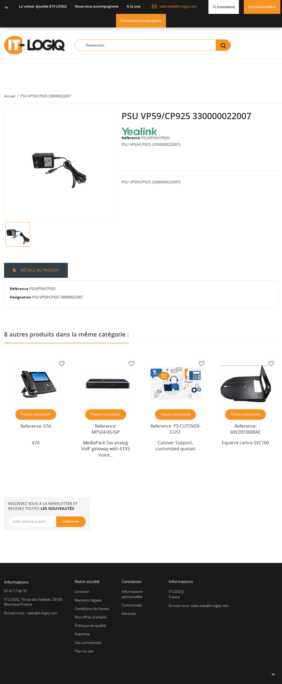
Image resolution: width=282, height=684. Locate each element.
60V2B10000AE (245, 432)
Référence (131, 137)
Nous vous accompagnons (97, 6)
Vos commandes (88, 642)
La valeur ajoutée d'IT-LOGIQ (43, 6)
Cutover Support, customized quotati (175, 446)
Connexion (132, 581)
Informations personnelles (132, 594)
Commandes (132, 605)
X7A (47, 426)
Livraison (82, 591)
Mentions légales (88, 600)
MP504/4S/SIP (106, 432)
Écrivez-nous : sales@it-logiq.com (30, 613)
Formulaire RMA (262, 6)
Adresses (129, 613)
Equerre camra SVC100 (245, 443)
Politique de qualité (90, 625)
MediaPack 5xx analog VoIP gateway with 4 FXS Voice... (105, 449)
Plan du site (84, 651)
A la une (133, 6)
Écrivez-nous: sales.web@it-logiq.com (199, 605)
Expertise (82, 633)
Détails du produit (39, 270)
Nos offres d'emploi (91, 617)
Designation (20, 297)
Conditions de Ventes (92, 608)
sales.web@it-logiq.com (174, 6)
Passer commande (35, 414)
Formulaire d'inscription (141, 20)
